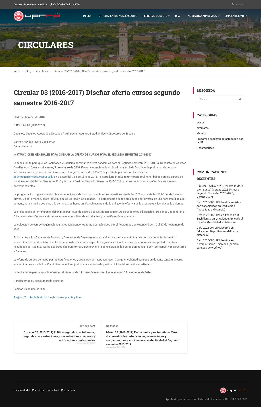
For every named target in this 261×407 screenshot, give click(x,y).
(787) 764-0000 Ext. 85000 (66, 4)
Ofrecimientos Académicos (116, 16)
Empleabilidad (234, 16)
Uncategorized (205, 148)
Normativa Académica (202, 16)
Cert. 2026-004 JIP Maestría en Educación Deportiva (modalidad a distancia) (217, 231)
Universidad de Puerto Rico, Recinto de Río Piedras (44, 390)
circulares (203, 128)
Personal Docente (154, 16)
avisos (201, 122)
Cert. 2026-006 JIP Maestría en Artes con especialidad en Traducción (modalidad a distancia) (219, 206)
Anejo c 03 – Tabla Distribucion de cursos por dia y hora (48, 297)
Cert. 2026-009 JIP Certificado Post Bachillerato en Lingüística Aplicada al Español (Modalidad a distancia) (220, 218)
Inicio (87, 16)
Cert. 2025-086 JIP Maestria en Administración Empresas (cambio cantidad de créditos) (218, 244)
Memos (201, 133)
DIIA (177, 16)
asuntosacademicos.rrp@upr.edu (33, 176)
